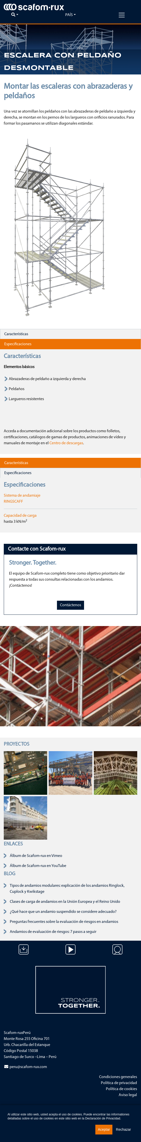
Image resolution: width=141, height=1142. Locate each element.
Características (16, 334)
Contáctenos (70, 605)
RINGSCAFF (13, 502)
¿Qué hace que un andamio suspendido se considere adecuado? (63, 912)
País (69, 15)
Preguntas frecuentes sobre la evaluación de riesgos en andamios (64, 922)
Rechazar (123, 1129)
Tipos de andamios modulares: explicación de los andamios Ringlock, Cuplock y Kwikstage (67, 889)
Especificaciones (17, 344)
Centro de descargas (66, 443)
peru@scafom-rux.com (28, 1067)
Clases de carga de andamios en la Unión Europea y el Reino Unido (65, 902)
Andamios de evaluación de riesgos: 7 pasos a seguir (53, 932)
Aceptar (104, 1129)
